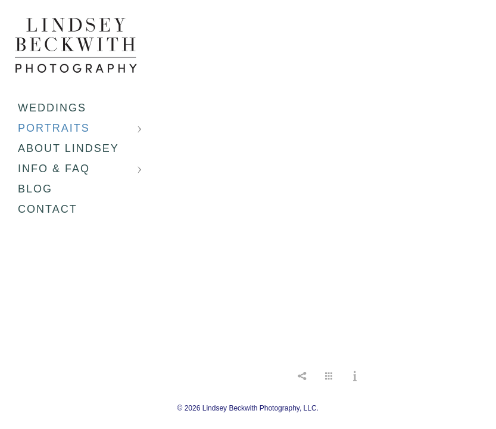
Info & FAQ (54, 169)
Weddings (52, 108)
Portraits (54, 128)
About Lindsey (68, 148)
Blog (35, 189)
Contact (47, 209)
